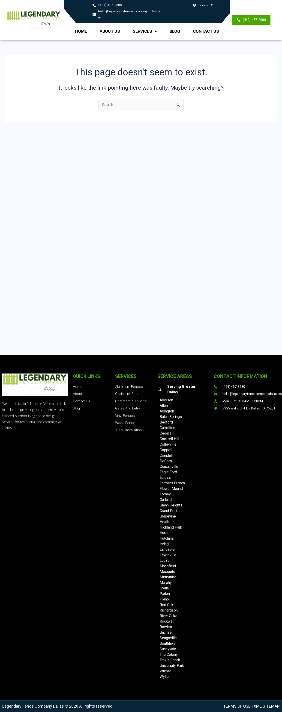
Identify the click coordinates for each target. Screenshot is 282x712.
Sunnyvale (168, 649)
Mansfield (168, 566)
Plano (164, 599)
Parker (165, 593)
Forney (165, 494)
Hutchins (167, 538)
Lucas (164, 560)
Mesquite (167, 571)
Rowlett (166, 627)
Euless (165, 477)
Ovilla (164, 588)
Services (145, 31)
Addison (166, 400)
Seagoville (168, 638)
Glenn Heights (171, 505)
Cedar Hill (167, 433)
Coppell (166, 450)
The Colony (169, 654)
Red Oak (166, 605)
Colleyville (168, 444)
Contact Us (206, 31)
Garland (166, 499)
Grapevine (168, 516)
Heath (164, 522)
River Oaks (168, 616)
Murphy (166, 582)
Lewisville (168, 555)
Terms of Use (237, 706)
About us (110, 31)
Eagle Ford (168, 472)
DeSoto (166, 461)
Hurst (164, 533)
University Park (172, 665)
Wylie (164, 676)
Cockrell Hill (169, 439)
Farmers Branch (172, 483)
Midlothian (168, 577)
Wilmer (165, 671)
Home (81, 31)
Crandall (166, 455)
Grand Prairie (170, 511)
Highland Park (171, 527)
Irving (164, 544)
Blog (175, 31)
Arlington (167, 411)
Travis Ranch (170, 660)
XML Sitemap (266, 706)
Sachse (166, 632)
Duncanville (169, 466)
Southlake (168, 643)
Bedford (166, 422)
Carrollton (167, 428)
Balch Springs (171, 417)
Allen (164, 405)
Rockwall (167, 621)
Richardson (169, 610)
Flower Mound (171, 488)
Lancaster (168, 549)
